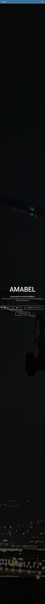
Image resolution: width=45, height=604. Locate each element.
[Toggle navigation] (42, 2)
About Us (19, 307)
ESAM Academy (22, 313)
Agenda (7, 307)
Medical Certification (35, 307)
